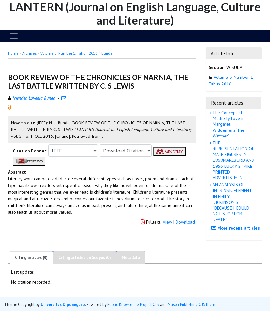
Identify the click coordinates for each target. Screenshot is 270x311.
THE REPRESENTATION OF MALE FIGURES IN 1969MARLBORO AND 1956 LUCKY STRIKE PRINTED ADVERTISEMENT (232, 160)
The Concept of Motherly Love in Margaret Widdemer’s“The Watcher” (228, 124)
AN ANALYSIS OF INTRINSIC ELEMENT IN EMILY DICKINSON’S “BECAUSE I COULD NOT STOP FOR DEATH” (231, 202)
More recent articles (236, 228)
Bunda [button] (107, 53)
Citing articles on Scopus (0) (85, 257)
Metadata (131, 257)
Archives (29, 53)
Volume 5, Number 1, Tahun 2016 (69, 53)
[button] (9, 107)
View (167, 222)
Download (185, 222)
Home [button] (13, 53)
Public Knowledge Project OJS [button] (133, 304)
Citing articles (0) (31, 257)
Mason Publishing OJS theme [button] (193, 304)
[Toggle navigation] (14, 36)
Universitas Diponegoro (63, 304)
